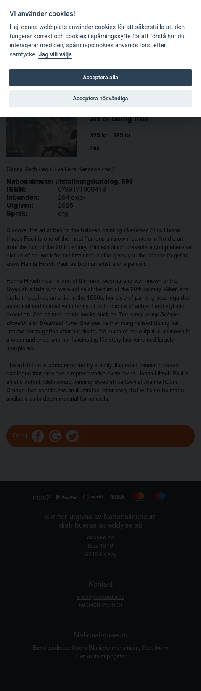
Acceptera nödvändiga (100, 98)
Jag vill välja (55, 54)
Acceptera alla (100, 77)
